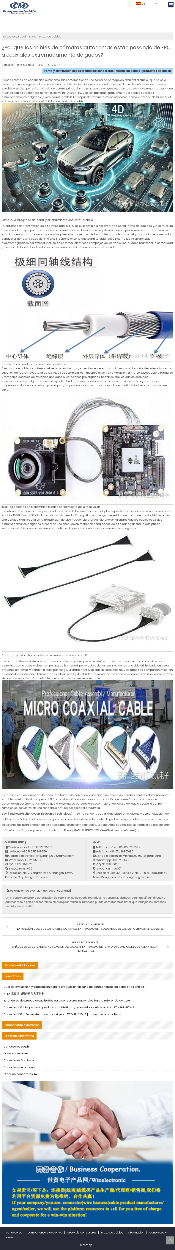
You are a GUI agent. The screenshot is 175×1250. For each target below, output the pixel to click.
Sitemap (86, 1245)
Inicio (32, 36)
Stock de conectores (82, 1232)
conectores (14, 1232)
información (136, 1232)
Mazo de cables (50, 36)
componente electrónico (45, 1232)
